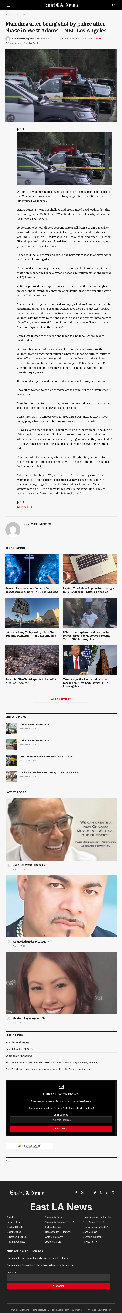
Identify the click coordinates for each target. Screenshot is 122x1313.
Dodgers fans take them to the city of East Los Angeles (49, 772)
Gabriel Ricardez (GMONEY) (31, 941)
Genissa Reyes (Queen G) (29, 1018)
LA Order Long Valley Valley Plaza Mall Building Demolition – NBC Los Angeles (30, 634)
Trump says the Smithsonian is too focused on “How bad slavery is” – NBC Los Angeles (87, 683)
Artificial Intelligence (24, 38)
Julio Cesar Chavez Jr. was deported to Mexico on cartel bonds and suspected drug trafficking (52, 1062)
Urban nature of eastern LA (34, 724)
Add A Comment (61, 699)
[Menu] (9, 5)
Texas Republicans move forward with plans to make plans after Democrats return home (49, 1069)
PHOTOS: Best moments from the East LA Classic (46, 756)
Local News (95, 39)
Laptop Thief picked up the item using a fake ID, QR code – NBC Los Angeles (88, 590)
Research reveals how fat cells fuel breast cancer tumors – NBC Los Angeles (31, 590)
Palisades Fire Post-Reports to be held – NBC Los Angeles (30, 681)
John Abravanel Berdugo (29, 864)
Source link (24, 507)
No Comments (13, 43)
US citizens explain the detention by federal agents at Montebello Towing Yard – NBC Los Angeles (86, 636)
